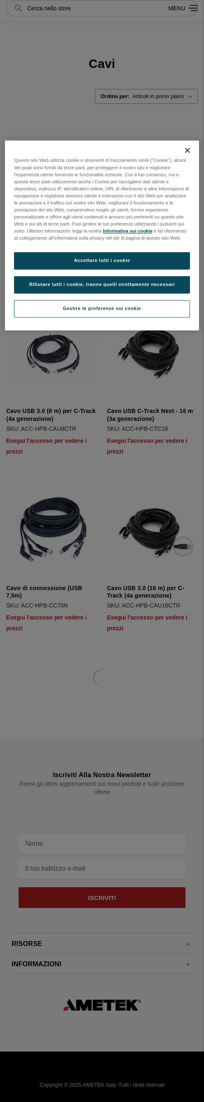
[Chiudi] (187, 151)
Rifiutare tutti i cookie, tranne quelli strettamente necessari (102, 284)
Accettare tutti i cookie (102, 260)
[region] (102, 236)
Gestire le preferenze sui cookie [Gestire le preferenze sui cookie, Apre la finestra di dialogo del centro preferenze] (102, 308)
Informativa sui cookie (127, 230)
